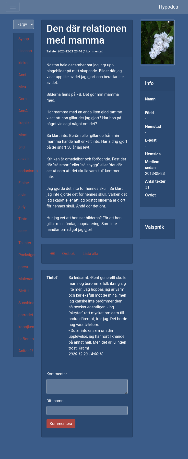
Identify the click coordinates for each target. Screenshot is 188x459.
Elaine (23, 183)
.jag (21, 147)
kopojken (26, 327)
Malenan (25, 279)
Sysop (23, 38)
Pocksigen (26, 255)
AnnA (23, 111)
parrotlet (25, 315)
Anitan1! (25, 351)
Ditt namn (55, 401)
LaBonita (26, 339)
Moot (22, 135)
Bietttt (23, 291)
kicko (23, 62)
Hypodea (168, 7)
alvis (22, 195)
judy (21, 207)
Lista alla (90, 253)
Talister (24, 243)
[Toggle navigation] (13, 7)
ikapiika (25, 123)
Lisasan (25, 50)
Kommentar (57, 374)
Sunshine (26, 303)
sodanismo (26, 171)
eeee (22, 231)
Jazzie (24, 159)
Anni (22, 74)
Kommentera (61, 423)
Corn (22, 99)
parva (23, 267)
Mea (22, 87)
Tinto (22, 219)
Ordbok (68, 253)
